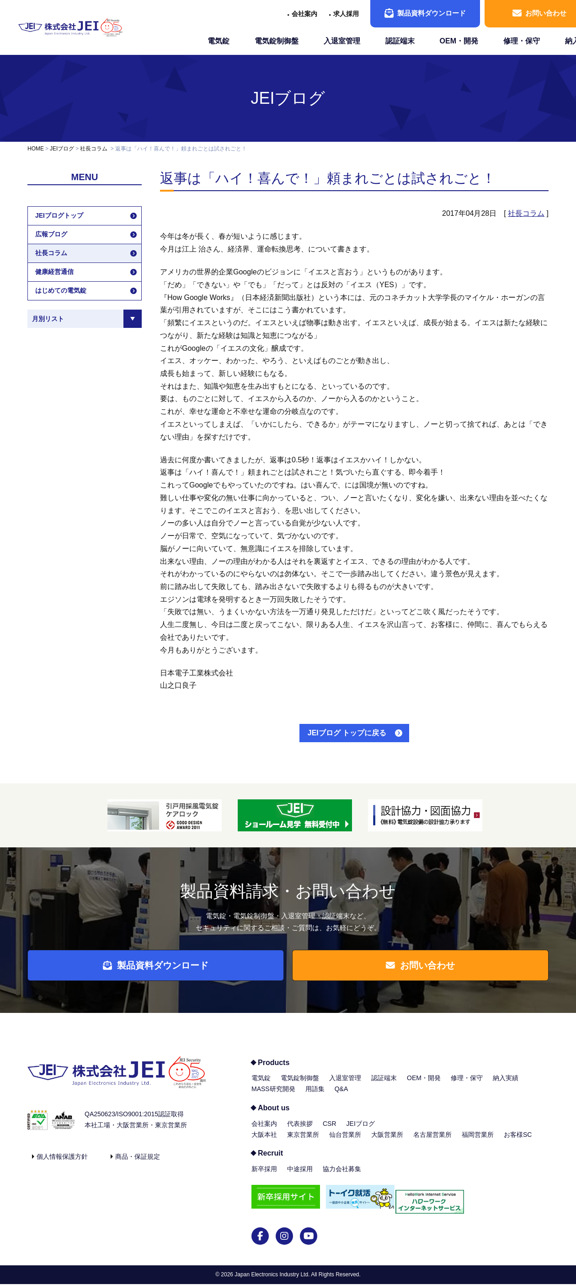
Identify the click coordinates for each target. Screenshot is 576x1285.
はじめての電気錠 (60, 290)
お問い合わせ (424, 968)
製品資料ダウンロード (425, 13)
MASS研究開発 (273, 1094)
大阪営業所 (387, 1140)
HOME (35, 148)
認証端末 (400, 41)
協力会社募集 (342, 1174)
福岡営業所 (478, 1140)
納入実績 (505, 1083)
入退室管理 (342, 41)
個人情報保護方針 (62, 1162)
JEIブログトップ (59, 215)
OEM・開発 (459, 41)
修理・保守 (521, 41)
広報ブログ (51, 234)
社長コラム (93, 148)
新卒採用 (264, 1174)
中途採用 (300, 1174)
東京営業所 (303, 1140)
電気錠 (218, 41)
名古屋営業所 (432, 1140)
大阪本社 (264, 1140)
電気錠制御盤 (277, 41)
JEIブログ (288, 98)
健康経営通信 (54, 271)
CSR (329, 1129)
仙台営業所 (345, 1140)
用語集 (315, 1094)
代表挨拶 (300, 1129)
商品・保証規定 (137, 1162)
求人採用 (346, 13)
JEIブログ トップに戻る (347, 733)
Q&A (341, 1094)
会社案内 (304, 13)
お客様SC (518, 1140)
